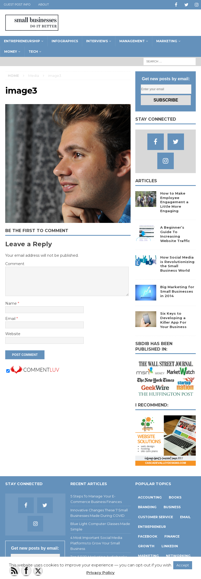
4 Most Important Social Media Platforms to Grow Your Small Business (96, 542)
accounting (150, 497)
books (175, 497)
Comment (14, 263)
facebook (147, 536)
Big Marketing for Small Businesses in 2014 (177, 291)
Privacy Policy (100, 572)
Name (11, 303)
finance (172, 536)
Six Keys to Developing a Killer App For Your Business (173, 320)
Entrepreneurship (22, 41)
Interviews (97, 41)
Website (12, 333)
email (185, 517)
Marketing (166, 41)
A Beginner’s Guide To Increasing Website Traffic (175, 234)
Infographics (65, 41)
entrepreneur (152, 526)
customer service (155, 517)
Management (132, 41)
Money (10, 51)
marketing (148, 555)
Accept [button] (182, 565)
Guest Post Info (17, 4)
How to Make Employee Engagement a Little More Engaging (174, 202)
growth (146, 546)
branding (147, 507)
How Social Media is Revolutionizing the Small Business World (177, 263)
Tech (33, 51)
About (43, 4)
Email (10, 318)
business (172, 507)
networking (178, 555)
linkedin (169, 546)
